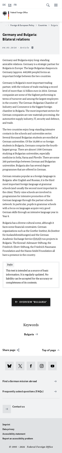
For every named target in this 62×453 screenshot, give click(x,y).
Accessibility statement (13, 433)
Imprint (6, 424)
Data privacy (8, 429)
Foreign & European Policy (23, 25)
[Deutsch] (4, 5)
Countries (43, 25)
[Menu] (56, 5)
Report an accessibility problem (17, 438)
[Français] (15, 5)
